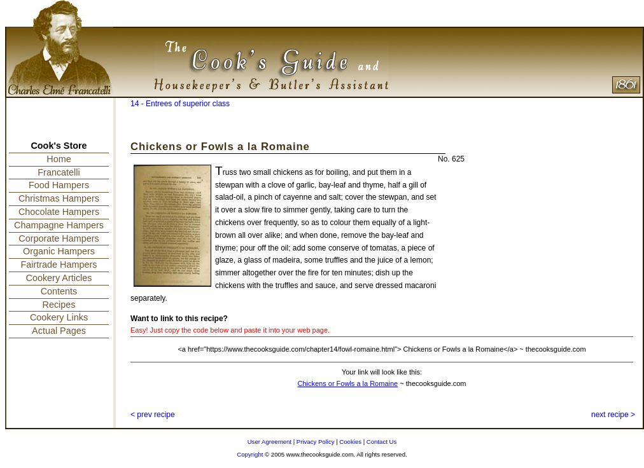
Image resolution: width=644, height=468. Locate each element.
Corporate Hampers (58, 238)
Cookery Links (59, 317)
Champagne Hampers (59, 225)
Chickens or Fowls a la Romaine (347, 383)
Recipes (59, 304)
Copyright (250, 454)
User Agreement (269, 441)
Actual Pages (59, 331)
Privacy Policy (316, 441)
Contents (59, 291)
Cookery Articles (59, 278)
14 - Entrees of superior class (180, 103)
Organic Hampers (59, 251)
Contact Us (381, 441)
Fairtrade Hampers (59, 264)
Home (58, 159)
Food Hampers (59, 185)
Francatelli (59, 172)
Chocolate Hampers (58, 212)
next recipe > (613, 414)
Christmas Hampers (58, 198)
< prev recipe (152, 414)
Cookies (350, 441)
